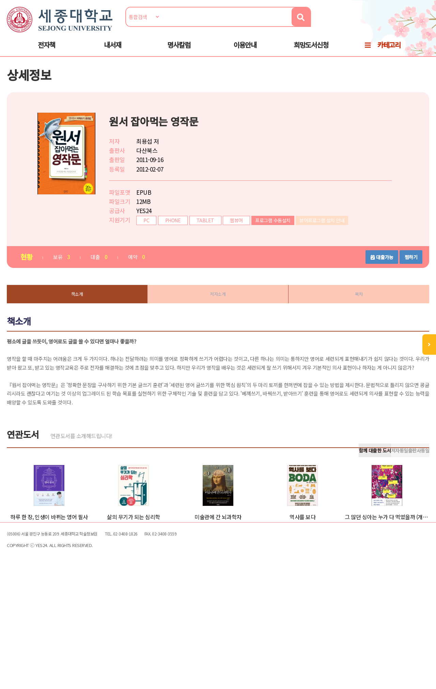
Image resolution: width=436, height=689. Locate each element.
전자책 (46, 52)
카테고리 (389, 52)
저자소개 (218, 312)
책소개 (82, 312)
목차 (354, 312)
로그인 (418, 26)
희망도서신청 (311, 52)
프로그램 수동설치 (279, 237)
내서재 (112, 52)
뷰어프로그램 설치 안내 (328, 237)
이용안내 (244, 52)
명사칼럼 (178, 52)
